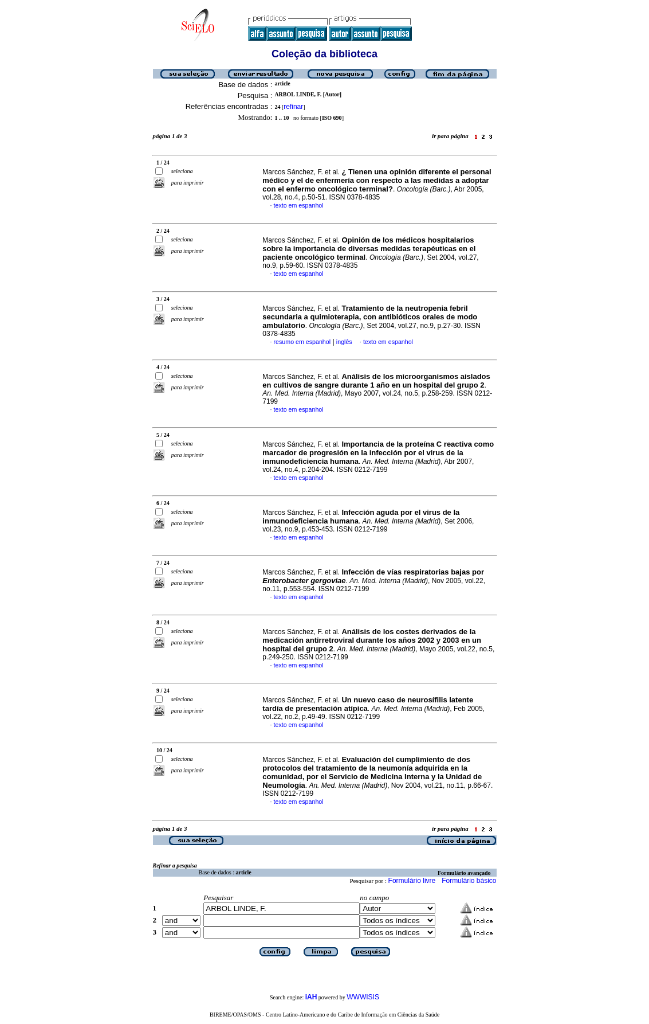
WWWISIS (363, 997)
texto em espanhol (299, 205)
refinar (293, 107)
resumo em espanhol (302, 341)
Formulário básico (469, 881)
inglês (344, 341)
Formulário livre (412, 881)
